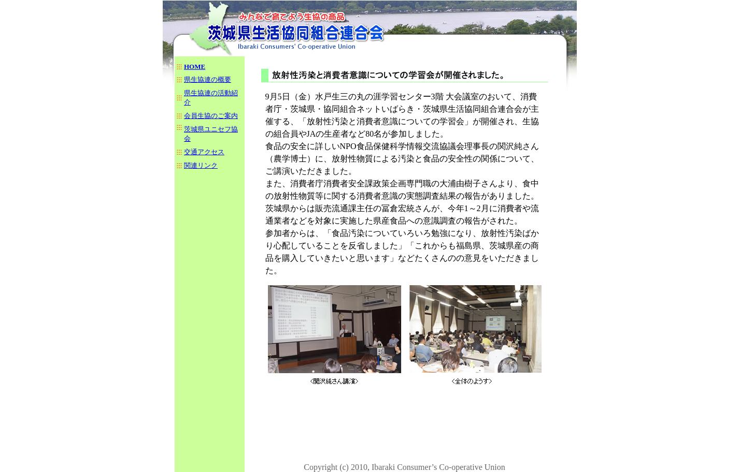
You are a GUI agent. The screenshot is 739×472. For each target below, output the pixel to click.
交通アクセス (204, 152)
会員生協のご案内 (211, 116)
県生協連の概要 (207, 79)
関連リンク (201, 165)
